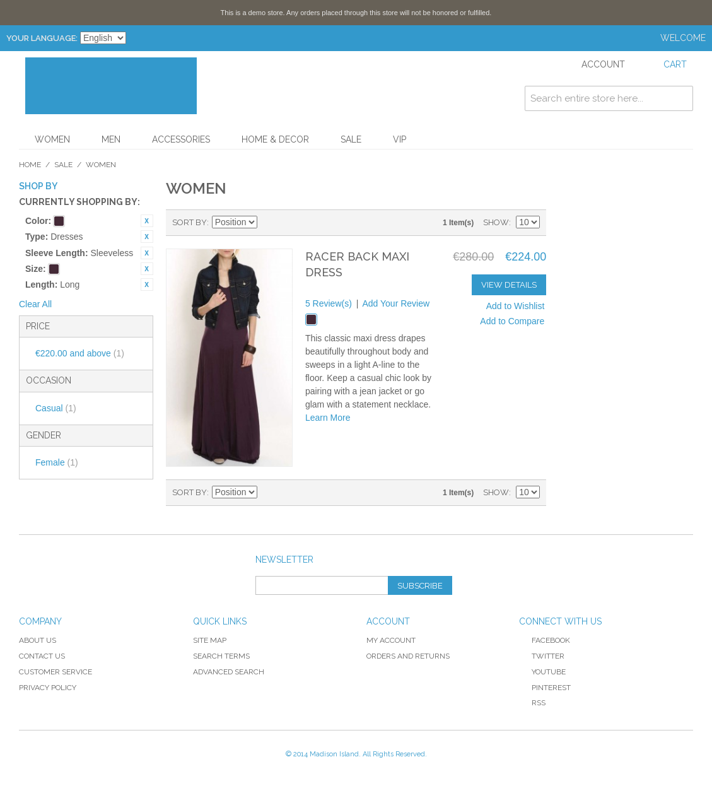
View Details (509, 285)
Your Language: (42, 38)
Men (111, 139)
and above (79, 353)
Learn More (328, 418)
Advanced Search (228, 671)
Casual (55, 408)
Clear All (35, 304)
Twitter (541, 656)
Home (30, 164)
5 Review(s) (328, 303)
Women (52, 139)
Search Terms (221, 656)
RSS (532, 702)
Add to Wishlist (515, 306)
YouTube (542, 671)
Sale (351, 139)
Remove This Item (147, 220)
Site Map (209, 640)
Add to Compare (512, 321)
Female (56, 462)
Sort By (189, 222)
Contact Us (42, 656)
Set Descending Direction (268, 222)
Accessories (181, 139)
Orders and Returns (408, 656)
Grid (290, 222)
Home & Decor (275, 139)
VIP (399, 139)
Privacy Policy (47, 687)
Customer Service (55, 671)
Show (496, 222)
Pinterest (545, 687)
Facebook (544, 640)
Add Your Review (395, 303)
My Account (391, 640)
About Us (37, 640)
